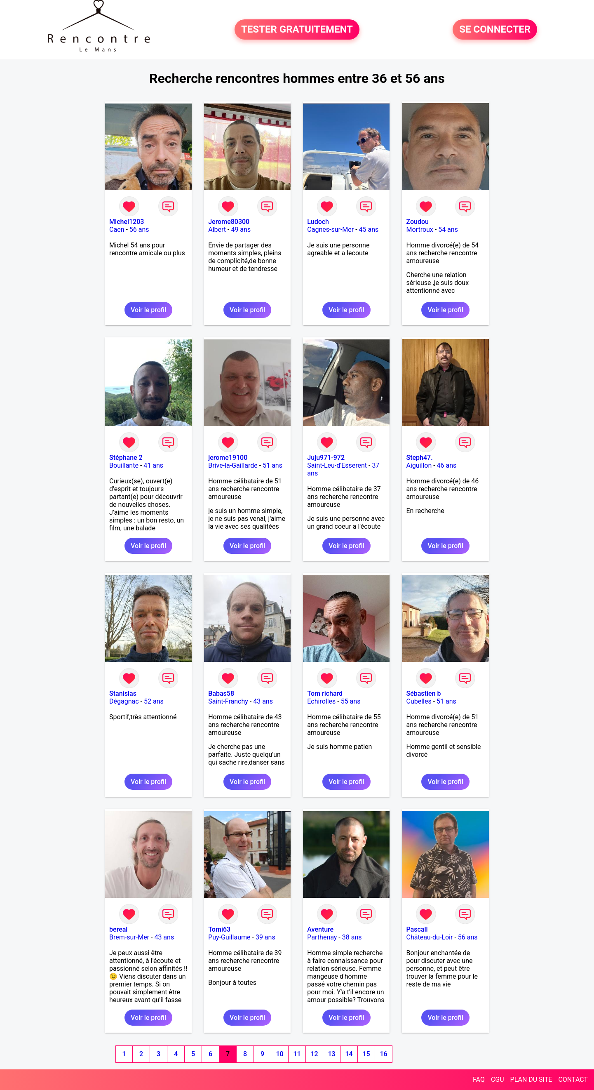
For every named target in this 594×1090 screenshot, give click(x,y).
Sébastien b (423, 693)
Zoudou (417, 222)
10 (279, 1054)
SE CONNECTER (495, 29)
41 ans (153, 465)
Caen (116, 229)
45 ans (369, 229)
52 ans (154, 701)
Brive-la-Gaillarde (233, 465)
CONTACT (573, 1079)
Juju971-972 (326, 457)
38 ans (352, 937)
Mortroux (419, 229)
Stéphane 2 (126, 457)
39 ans (265, 937)
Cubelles (418, 701)
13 (331, 1054)
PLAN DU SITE (531, 1079)
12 (314, 1054)
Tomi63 (219, 929)
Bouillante (124, 465)
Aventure (320, 929)
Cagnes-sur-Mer (330, 229)
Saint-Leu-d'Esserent (337, 465)
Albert (217, 229)
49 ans (241, 229)
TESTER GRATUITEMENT (297, 29)
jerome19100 (227, 457)
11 (297, 1054)
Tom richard (325, 693)
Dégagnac (124, 701)
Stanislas (122, 693)
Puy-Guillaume (229, 937)
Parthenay (322, 937)
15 (366, 1054)
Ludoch (318, 222)
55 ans (351, 701)
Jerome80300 (228, 222)
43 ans (263, 701)
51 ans (272, 465)
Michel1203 (126, 222)
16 (383, 1054)
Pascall (416, 929)
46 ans (447, 465)
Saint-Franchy (228, 701)
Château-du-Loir (429, 937)
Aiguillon (419, 465)
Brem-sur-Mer (129, 937)
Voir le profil (148, 310)
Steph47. (419, 457)
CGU (497, 1079)
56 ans (139, 229)
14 (348, 1054)
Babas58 (221, 693)
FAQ (479, 1079)
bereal (118, 929)
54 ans (448, 229)
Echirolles (321, 701)
